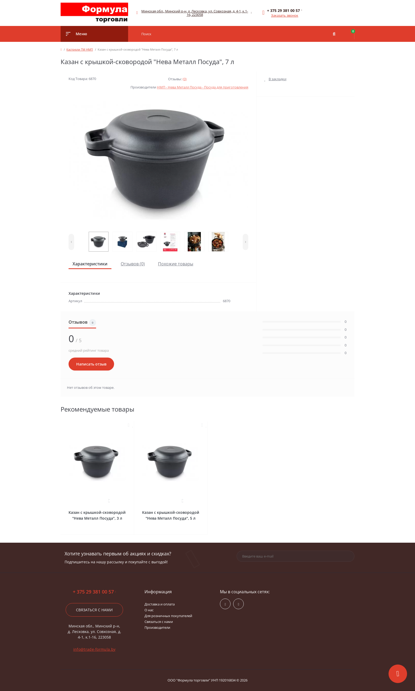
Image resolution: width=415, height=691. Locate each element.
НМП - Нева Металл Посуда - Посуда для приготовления (202, 87)
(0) (185, 79)
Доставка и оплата (160, 604)
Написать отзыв (91, 364)
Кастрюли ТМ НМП (79, 49)
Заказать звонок (284, 15)
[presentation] (71, 242)
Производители (157, 627)
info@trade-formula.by (94, 649)
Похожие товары (175, 264)
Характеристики (90, 264)
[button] (195, 13)
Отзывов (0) (133, 264)
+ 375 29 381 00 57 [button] (94, 592)
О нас (149, 610)
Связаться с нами (94, 609)
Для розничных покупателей (168, 615)
